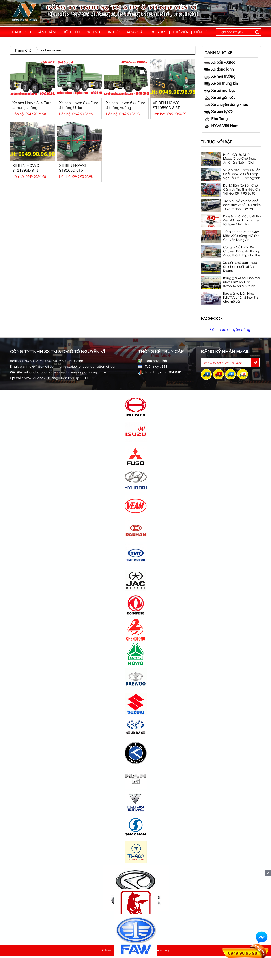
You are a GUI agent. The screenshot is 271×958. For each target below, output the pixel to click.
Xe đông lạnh (219, 69)
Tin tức (113, 32)
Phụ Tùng (216, 118)
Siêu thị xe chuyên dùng (230, 329)
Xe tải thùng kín (221, 83)
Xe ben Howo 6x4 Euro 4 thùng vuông (125, 105)
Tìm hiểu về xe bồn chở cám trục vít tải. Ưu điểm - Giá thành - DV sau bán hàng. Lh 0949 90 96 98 (242, 205)
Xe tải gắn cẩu (219, 97)
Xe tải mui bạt (219, 90)
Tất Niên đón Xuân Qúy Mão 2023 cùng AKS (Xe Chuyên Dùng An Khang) (241, 236)
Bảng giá (134, 32)
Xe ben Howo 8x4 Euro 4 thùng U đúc (78, 105)
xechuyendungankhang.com (83, 372)
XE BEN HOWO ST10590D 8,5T (166, 105)
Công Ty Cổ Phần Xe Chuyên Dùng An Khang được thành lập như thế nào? (241, 251)
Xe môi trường (219, 76)
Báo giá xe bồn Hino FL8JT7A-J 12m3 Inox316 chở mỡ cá (241, 297)
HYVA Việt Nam (221, 125)
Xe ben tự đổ (218, 111)
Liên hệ (200, 32)
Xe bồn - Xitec (219, 62)
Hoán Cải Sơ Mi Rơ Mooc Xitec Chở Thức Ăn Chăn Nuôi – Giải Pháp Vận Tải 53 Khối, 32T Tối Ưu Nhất (239, 158)
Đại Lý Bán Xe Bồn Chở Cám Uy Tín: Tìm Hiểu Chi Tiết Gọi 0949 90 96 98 (241, 189)
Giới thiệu (71, 32)
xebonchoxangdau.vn (41, 372)
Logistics (157, 32)
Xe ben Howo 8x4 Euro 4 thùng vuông (32, 105)
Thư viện (180, 32)
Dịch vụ (93, 32)
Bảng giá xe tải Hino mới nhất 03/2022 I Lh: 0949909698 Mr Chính (241, 282)
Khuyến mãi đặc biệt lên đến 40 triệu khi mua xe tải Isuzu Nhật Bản (242, 220)
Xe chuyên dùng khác (226, 104)
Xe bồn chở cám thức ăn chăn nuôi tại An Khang (240, 266)
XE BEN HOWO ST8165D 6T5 (72, 167)
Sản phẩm (46, 32)
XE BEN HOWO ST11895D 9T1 (25, 167)
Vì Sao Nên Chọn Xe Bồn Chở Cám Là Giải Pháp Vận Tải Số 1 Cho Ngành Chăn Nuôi (241, 174)
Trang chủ (20, 32)
